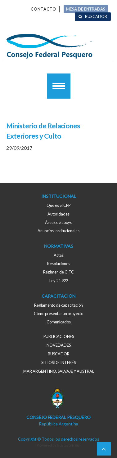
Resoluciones (58, 263)
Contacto (43, 9)
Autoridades (58, 213)
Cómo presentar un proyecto (58, 313)
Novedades (59, 345)
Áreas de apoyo (58, 222)
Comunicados (59, 321)
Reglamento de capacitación (58, 305)
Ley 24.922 (58, 280)
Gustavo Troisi (69, 445)
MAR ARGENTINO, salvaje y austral (58, 371)
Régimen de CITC (58, 271)
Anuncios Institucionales (58, 230)
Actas (59, 255)
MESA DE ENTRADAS (85, 9)
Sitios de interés (58, 362)
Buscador (96, 16)
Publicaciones (58, 336)
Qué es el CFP (58, 205)
